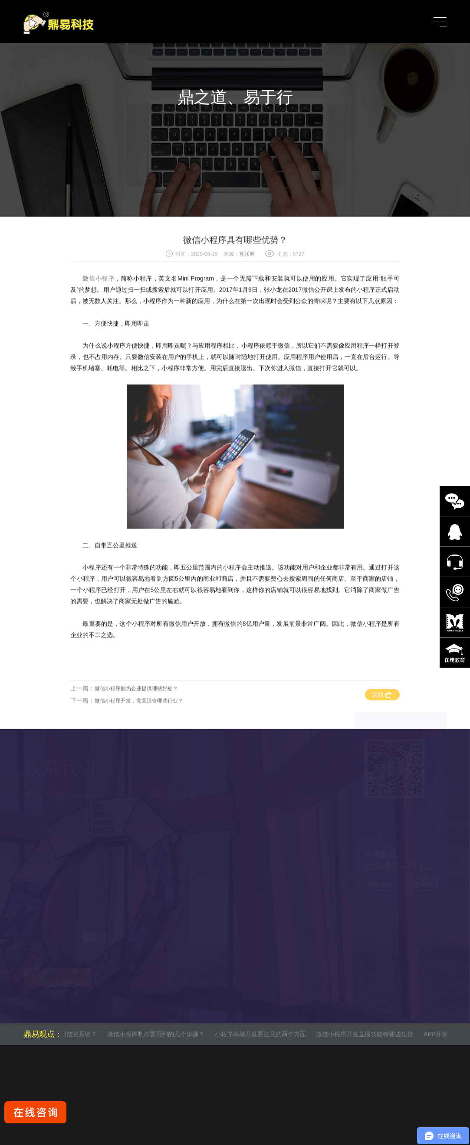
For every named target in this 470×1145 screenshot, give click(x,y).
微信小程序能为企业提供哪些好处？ (136, 709)
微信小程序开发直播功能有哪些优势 (368, 1034)
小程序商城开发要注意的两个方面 (263, 1034)
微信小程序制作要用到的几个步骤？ (158, 1034)
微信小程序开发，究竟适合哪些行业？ (139, 721)
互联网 (247, 275)
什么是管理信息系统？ (69, 1034)
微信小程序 (98, 299)
